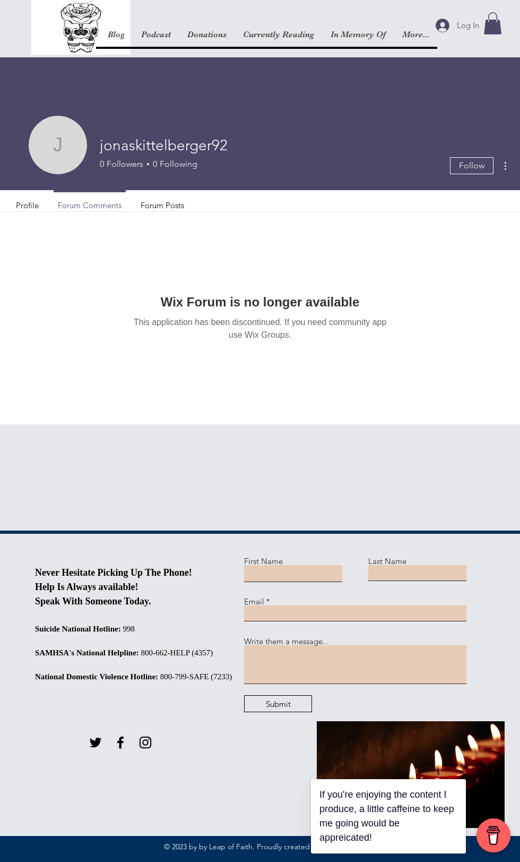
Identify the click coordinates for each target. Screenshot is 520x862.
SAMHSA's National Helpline (85, 652)
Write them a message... (286, 641)
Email (254, 601)
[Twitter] (95, 742)
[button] (492, 23)
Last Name (387, 561)
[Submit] (278, 703)
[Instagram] (145, 742)
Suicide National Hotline (76, 629)
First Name (263, 561)
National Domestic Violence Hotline (95, 676)
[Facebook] (120, 742)
